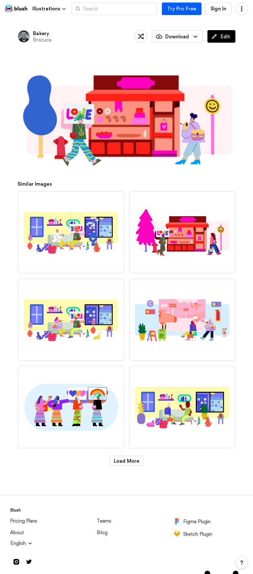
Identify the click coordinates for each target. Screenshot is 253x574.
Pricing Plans (23, 521)
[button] (49, 8)
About (17, 532)
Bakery (41, 33)
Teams (104, 521)
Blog (102, 532)
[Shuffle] (141, 36)
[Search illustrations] (114, 9)
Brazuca (42, 40)
